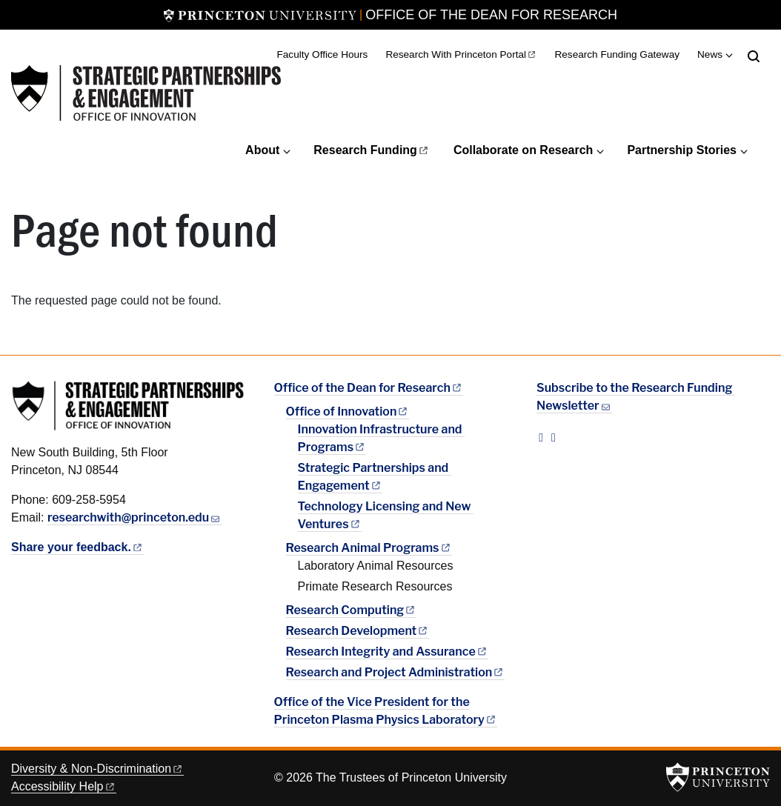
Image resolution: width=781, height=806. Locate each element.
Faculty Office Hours (322, 54)
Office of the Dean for (368, 388)
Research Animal (369, 548)
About (262, 150)
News (709, 54)
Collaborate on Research (523, 150)
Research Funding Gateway (616, 54)
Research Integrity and (387, 652)
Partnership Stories (682, 150)
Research (371, 150)
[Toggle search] (753, 56)
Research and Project (395, 672)
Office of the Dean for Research (491, 14)
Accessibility (63, 786)
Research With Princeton (460, 54)
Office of (348, 411)
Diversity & (97, 768)
